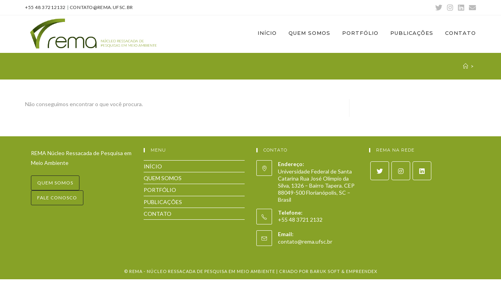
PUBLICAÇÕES (163, 202)
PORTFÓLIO (160, 189)
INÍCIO (153, 166)
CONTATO (157, 213)
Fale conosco (57, 198)
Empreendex (361, 271)
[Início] (465, 66)
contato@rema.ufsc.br (101, 7)
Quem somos (55, 183)
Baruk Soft (325, 271)
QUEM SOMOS (163, 178)
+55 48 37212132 (45, 7)
